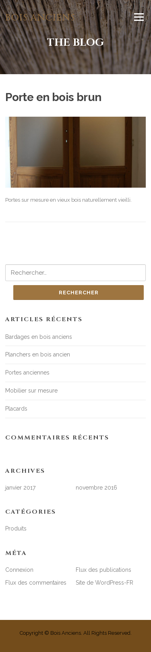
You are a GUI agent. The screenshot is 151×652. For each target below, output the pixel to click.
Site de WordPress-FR (104, 582)
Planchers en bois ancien (37, 354)
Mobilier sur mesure (31, 390)
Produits (16, 528)
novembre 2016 (96, 487)
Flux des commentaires (35, 582)
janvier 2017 (20, 487)
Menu (138, 17)
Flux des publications (103, 570)
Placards (16, 408)
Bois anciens (40, 18)
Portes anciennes (27, 372)
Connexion (19, 570)
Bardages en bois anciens (38, 337)
